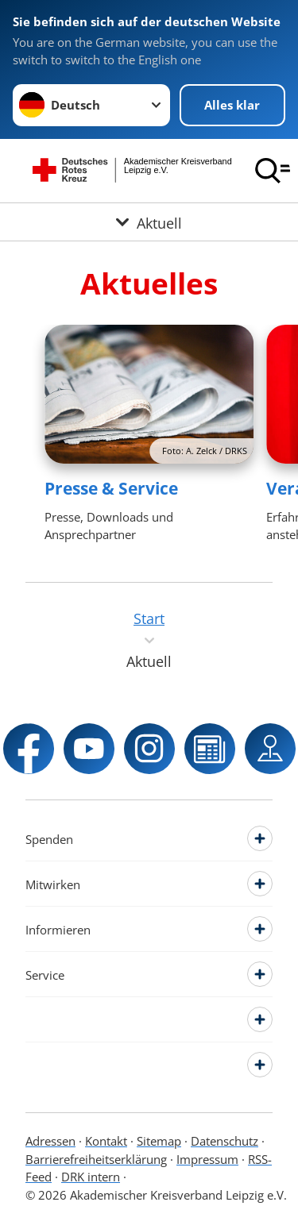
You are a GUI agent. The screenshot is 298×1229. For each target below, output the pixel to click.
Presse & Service (111, 488)
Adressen (50, 1141)
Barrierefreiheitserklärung (96, 1159)
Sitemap (159, 1141)
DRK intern (90, 1177)
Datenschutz (224, 1141)
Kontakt (106, 1141)
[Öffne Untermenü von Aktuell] (149, 222)
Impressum (207, 1159)
